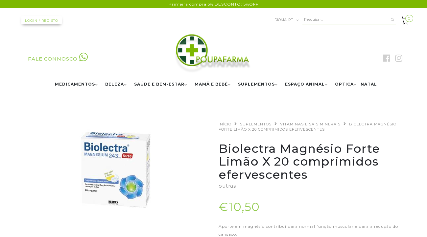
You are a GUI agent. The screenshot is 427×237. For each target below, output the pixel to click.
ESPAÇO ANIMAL (305, 84)
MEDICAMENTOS (75, 84)
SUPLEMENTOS (256, 84)
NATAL (369, 84)
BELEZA (114, 84)
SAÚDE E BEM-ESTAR (159, 84)
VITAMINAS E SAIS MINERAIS (310, 124)
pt (286, 20)
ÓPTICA (344, 84)
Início (225, 124)
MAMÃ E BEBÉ (211, 84)
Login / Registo (41, 20)
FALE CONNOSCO (58, 59)
